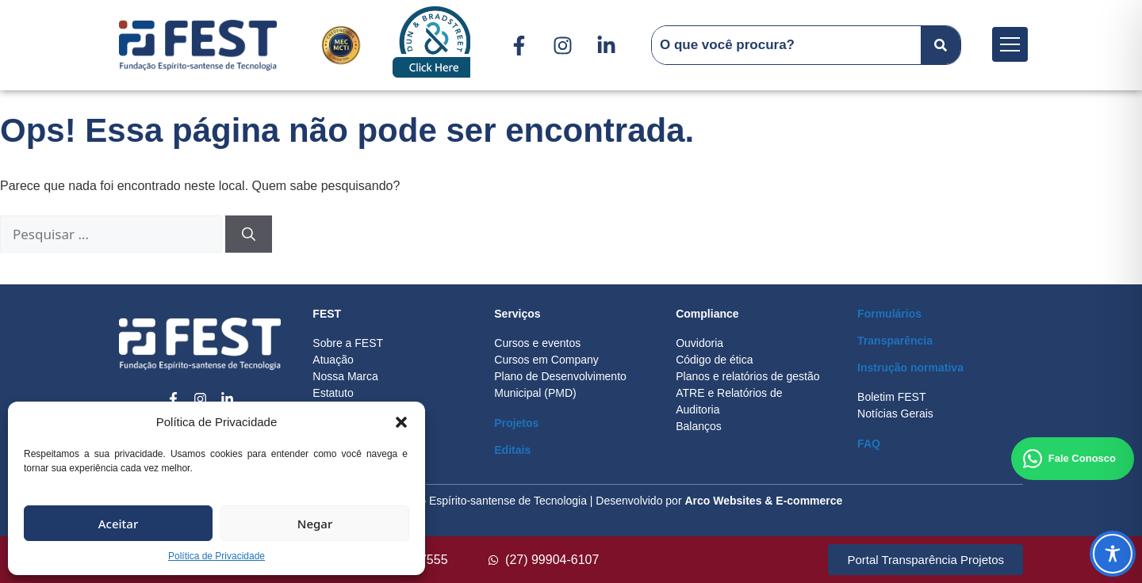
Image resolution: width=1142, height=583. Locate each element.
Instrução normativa (910, 367)
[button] (401, 422)
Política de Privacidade (216, 556)
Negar (314, 524)
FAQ (868, 443)
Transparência (895, 340)
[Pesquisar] (248, 234)
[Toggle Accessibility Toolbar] (1112, 553)
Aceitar (118, 524)
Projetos (516, 423)
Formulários (889, 313)
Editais (512, 450)
